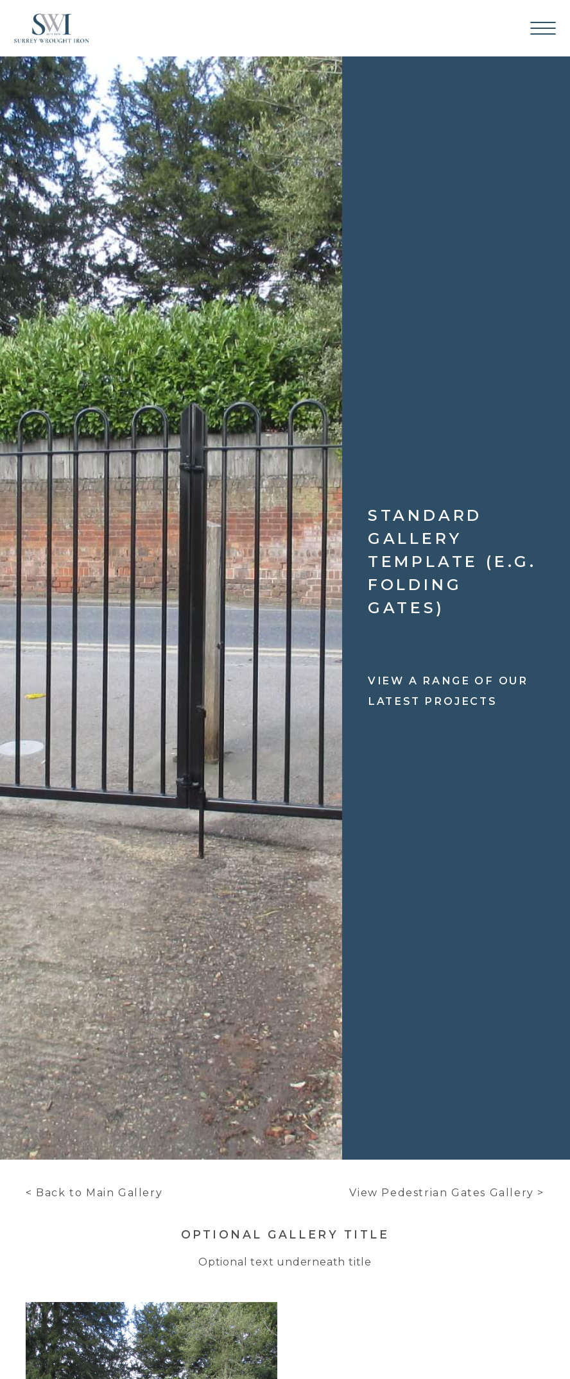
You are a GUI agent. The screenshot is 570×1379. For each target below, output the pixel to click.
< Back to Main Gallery (94, 1193)
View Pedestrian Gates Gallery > (446, 1193)
